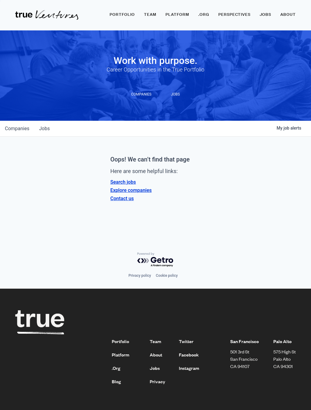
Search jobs (123, 182)
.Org (116, 368)
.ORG (203, 14)
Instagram (189, 368)
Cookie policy (167, 275)
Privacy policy (139, 275)
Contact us (122, 198)
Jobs (265, 14)
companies (17, 128)
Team (150, 14)
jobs (44, 128)
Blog (116, 381)
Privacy (157, 381)
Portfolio (122, 14)
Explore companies (131, 190)
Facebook (189, 354)
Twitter (186, 341)
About (288, 14)
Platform (177, 14)
